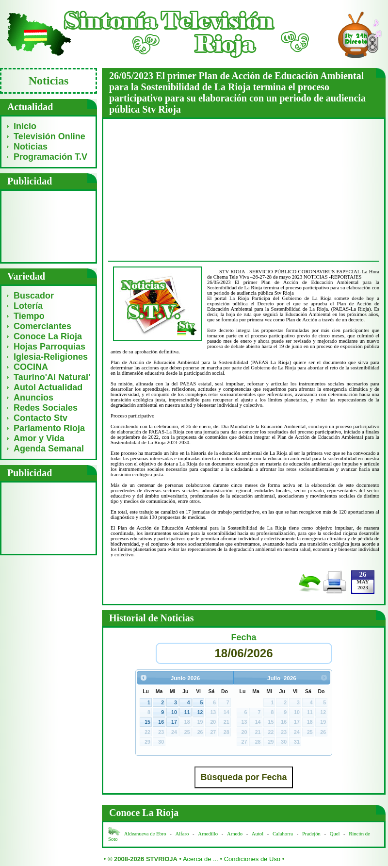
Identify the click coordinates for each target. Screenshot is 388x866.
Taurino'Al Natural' (52, 377)
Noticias (31, 146)
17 (174, 722)
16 (161, 722)
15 (147, 722)
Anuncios (33, 397)
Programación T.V (50, 157)
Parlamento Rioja (49, 428)
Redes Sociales (46, 408)
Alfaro (182, 833)
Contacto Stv (40, 418)
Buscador (34, 295)
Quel (335, 833)
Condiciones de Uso (252, 859)
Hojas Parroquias (49, 346)
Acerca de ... (200, 859)
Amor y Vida (39, 438)
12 (200, 712)
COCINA (31, 367)
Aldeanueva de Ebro (145, 833)
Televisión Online (49, 136)
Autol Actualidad (48, 387)
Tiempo (29, 316)
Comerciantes (42, 326)
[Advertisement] (48, 226)
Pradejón (311, 833)
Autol (258, 833)
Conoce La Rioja (48, 336)
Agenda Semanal (49, 448)
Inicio (25, 126)
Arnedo (234, 833)
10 (174, 712)
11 (187, 712)
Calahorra (283, 833)
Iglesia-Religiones (51, 357)
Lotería (28, 306)
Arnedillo (208, 833)
